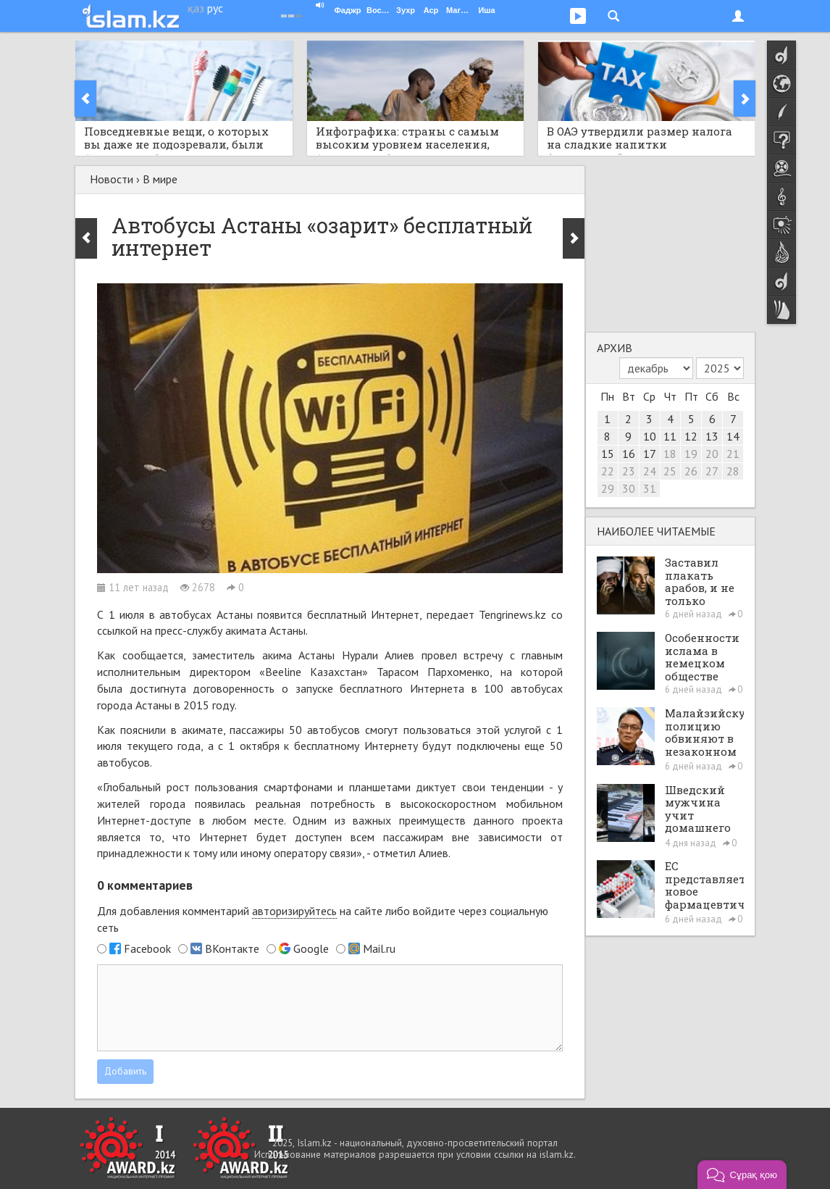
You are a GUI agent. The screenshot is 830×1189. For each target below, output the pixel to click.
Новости (111, 179)
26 (690, 471)
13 (711, 436)
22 (607, 471)
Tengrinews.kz (512, 614)
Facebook (147, 948)
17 (649, 453)
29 (607, 488)
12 (690, 436)
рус (215, 8)
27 (711, 471)
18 (669, 453)
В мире (160, 179)
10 (649, 436)
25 (669, 471)
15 (607, 453)
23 (628, 471)
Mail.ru (379, 948)
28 (732, 471)
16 (628, 453)
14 (732, 436)
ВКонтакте (232, 948)
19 (690, 453)
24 (649, 471)
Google (311, 948)
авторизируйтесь (294, 911)
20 (711, 453)
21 (732, 453)
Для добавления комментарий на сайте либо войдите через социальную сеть (322, 919)
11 (669, 436)
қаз (196, 8)
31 (649, 488)
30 (628, 488)
